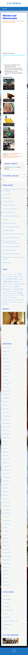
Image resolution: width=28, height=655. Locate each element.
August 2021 (6, 437)
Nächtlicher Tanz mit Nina (10, 250)
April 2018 (5, 581)
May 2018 (5, 578)
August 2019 (6, 524)
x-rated (4, 628)
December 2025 (7, 347)
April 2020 (5, 495)
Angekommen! (7, 198)
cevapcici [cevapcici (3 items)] (16, 276)
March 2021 (6, 455)
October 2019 (6, 516)
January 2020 (6, 506)
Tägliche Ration (7, 194)
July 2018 (5, 570)
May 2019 (5, 534)
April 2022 (5, 408)
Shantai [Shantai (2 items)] (4, 295)
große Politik (6, 617)
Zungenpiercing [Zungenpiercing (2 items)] (20, 302)
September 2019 (7, 520)
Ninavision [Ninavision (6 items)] (6, 289)
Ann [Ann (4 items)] (4, 274)
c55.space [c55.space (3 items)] (5, 276)
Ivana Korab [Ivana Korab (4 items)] (10, 284)
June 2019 (5, 531)
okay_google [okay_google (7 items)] (19, 289)
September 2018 (7, 563)
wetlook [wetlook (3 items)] (5, 297)
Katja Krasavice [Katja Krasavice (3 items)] (10, 286)
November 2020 (7, 470)
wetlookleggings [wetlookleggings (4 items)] (7, 299)
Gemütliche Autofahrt (8, 230)
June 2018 (5, 574)
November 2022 (7, 390)
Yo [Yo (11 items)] (23, 299)
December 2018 (7, 552)
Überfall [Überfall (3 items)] (5, 304)
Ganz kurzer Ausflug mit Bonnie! (11, 246)
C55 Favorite (6, 603)
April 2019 (5, 538)
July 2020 (5, 484)
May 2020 (5, 491)
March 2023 (6, 387)
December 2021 (7, 423)
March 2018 (6, 585)
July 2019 (5, 527)
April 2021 (5, 452)
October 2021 (6, 430)
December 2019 (7, 509)
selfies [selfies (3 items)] (8, 293)
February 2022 (6, 416)
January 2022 (6, 419)
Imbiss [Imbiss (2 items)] (21, 281)
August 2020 (6, 480)
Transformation (7, 262)
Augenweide (6, 595)
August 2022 (6, 398)
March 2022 (6, 412)
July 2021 (5, 441)
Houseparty (6, 219)
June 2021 (5, 444)
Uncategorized (6, 624)
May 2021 (5, 448)
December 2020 (7, 466)
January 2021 (6, 462)
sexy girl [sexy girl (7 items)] (20, 293)
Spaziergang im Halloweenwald (11, 253)
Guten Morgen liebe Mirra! (10, 208)
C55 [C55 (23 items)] (19, 274)
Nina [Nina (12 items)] (17, 286)
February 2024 (6, 383)
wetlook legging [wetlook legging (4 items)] (12, 297)
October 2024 (6, 372)
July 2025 (5, 354)
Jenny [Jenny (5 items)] (16, 284)
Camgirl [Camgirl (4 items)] (10, 276)
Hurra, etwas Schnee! (8, 212)
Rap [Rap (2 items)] (3, 291)
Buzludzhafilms (7, 599)
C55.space (14, 3)
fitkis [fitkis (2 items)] (4, 279)
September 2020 (7, 477)
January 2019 (6, 549)
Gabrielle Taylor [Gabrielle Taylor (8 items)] (11, 279)
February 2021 (6, 459)
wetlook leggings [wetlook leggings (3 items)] (17, 299)
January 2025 (6, 365)
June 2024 (5, 380)
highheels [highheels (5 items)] (16, 281)
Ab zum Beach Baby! (8, 201)
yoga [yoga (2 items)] (9, 302)
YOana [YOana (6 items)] (5, 302)
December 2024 (7, 369)
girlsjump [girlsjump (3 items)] (21, 279)
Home (14, 649)
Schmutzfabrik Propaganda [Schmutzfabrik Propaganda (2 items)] (17, 291)
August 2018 (6, 567)
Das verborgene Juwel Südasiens (11, 226)
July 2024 (5, 376)
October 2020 (6, 473)
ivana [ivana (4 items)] (4, 284)
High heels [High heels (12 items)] (7, 281)
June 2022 (5, 401)
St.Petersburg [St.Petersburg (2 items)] (12, 295)
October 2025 (6, 351)
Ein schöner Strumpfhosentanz (11, 237)
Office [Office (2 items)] (12, 289)
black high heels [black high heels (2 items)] (9, 274)
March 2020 (6, 498)
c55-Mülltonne (6, 606)
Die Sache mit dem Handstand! (11, 216)
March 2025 (6, 358)
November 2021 (7, 426)
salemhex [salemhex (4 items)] (8, 291)
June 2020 (5, 488)
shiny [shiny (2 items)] (8, 295)
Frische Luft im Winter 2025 (10, 205)
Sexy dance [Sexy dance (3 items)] (13, 293)
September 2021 (7, 434)
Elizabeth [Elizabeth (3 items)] (21, 276)
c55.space (5, 613)
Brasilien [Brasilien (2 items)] (15, 274)
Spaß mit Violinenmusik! (9, 223)
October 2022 (6, 394)
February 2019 (6, 545)
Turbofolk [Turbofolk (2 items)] (18, 295)
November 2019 (7, 513)
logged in (13, 167)
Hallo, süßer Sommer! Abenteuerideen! (13, 234)
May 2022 (5, 405)
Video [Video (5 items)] (22, 295)
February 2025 (6, 362)
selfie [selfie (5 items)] (4, 293)
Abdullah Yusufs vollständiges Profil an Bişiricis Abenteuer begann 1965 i (13, 156)
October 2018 (6, 560)
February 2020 (6, 502)
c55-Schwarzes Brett (14, 153)
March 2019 (6, 542)
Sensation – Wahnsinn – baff (10, 621)
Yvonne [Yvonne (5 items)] (13, 302)
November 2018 (7, 556)
